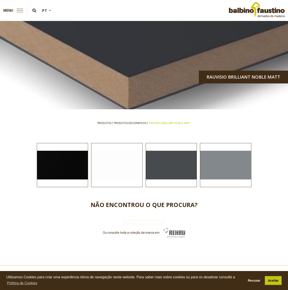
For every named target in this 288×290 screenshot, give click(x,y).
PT (45, 10)
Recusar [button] (254, 280)
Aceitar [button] (273, 280)
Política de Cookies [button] (22, 283)
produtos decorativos (130, 123)
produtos (104, 123)
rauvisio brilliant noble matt (243, 77)
